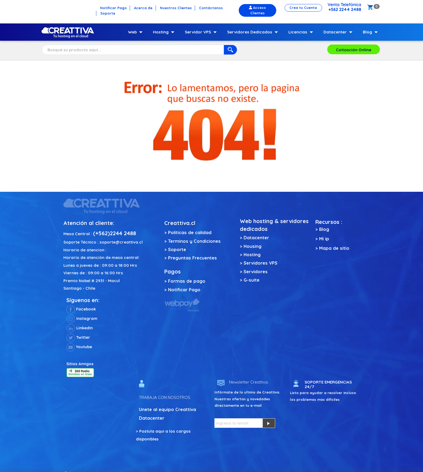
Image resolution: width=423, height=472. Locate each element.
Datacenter (339, 32)
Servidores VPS (260, 263)
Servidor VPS (202, 32)
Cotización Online (353, 49)
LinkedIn (79, 327)
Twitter (78, 337)
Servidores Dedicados (253, 32)
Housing (252, 246)
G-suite (252, 280)
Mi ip (324, 238)
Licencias (301, 32)
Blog (371, 32)
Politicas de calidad (190, 232)
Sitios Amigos (80, 363)
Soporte (177, 249)
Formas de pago (186, 281)
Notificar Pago (184, 289)
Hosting (165, 32)
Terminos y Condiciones (194, 241)
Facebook (81, 309)
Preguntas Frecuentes (192, 258)
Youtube (79, 346)
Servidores (256, 271)
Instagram (81, 318)
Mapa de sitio (334, 248)
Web (136, 32)
